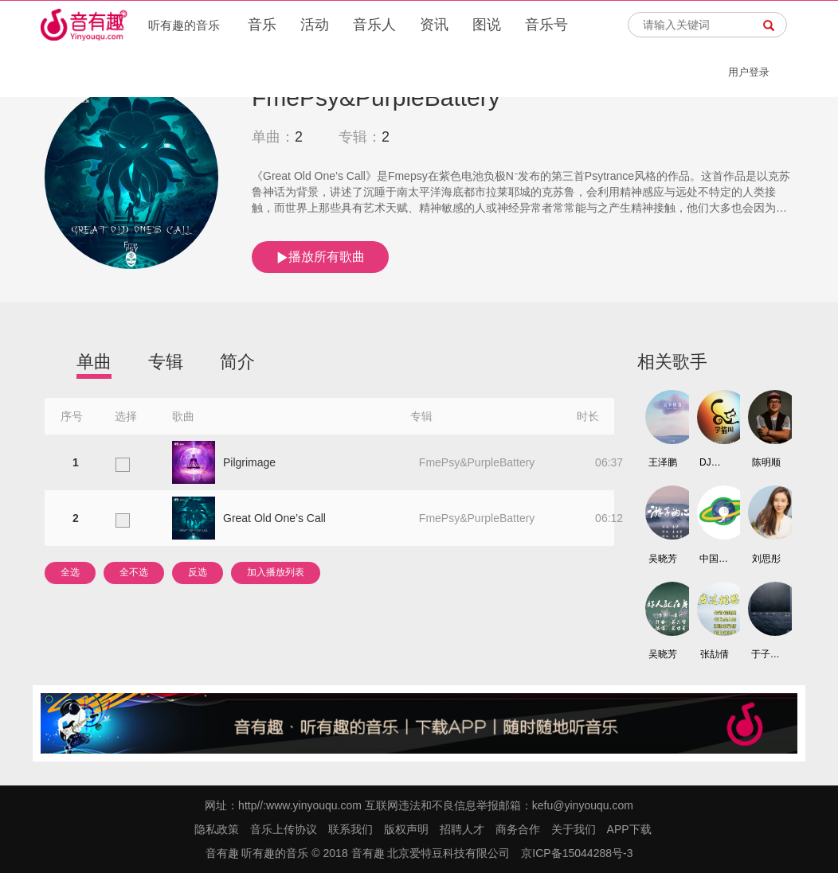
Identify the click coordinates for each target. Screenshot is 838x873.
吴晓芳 (662, 558)
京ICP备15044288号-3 (576, 853)
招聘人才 (462, 829)
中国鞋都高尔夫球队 (714, 558)
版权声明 (406, 829)
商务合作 (517, 829)
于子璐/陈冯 (766, 654)
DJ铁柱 (714, 462)
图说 (486, 25)
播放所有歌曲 (320, 257)
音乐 (262, 25)
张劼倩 (714, 654)
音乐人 (374, 25)
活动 (314, 25)
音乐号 (546, 25)
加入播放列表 (275, 572)
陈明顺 (766, 462)
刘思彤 (766, 558)
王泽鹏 (662, 462)
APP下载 (629, 829)
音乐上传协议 (283, 829)
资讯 (434, 25)
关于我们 (573, 829)
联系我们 (350, 829)
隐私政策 (216, 829)
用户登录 (748, 72)
